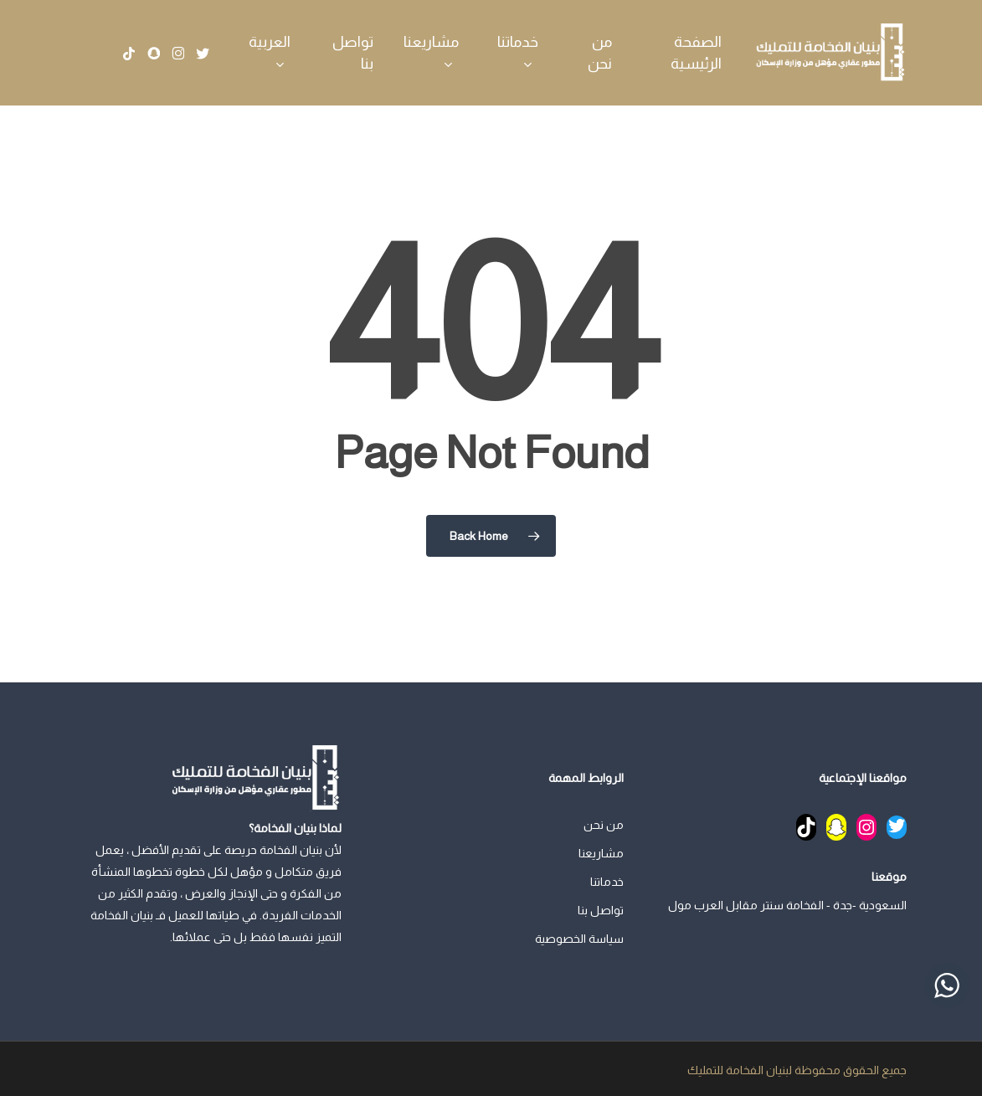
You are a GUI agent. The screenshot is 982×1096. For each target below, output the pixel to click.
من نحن (604, 824)
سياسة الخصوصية (579, 938)
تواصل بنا (601, 910)
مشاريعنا (601, 853)
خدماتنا (607, 881)
